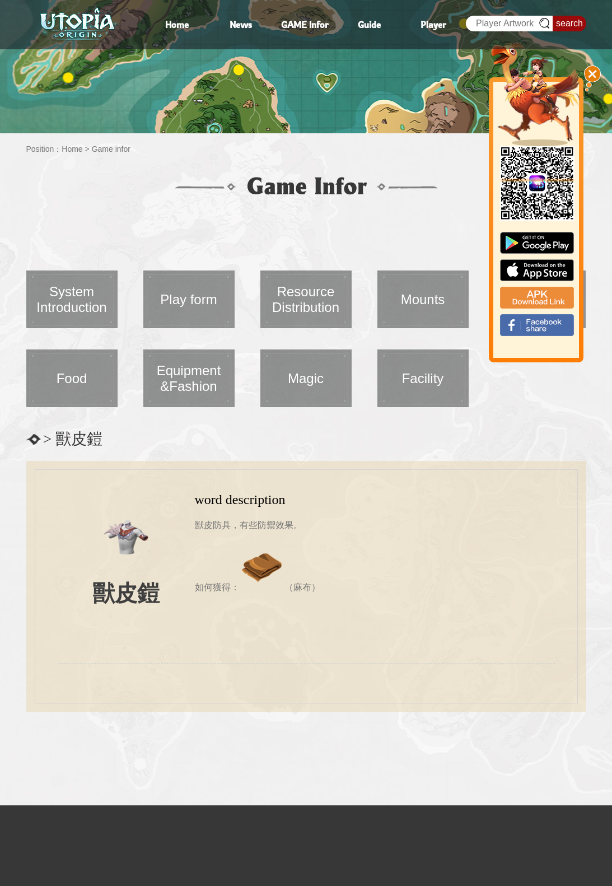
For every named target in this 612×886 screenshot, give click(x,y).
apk (537, 298)
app (537, 270)
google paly (537, 243)
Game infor (111, 148)
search (569, 23)
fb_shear (537, 325)
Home (72, 148)
